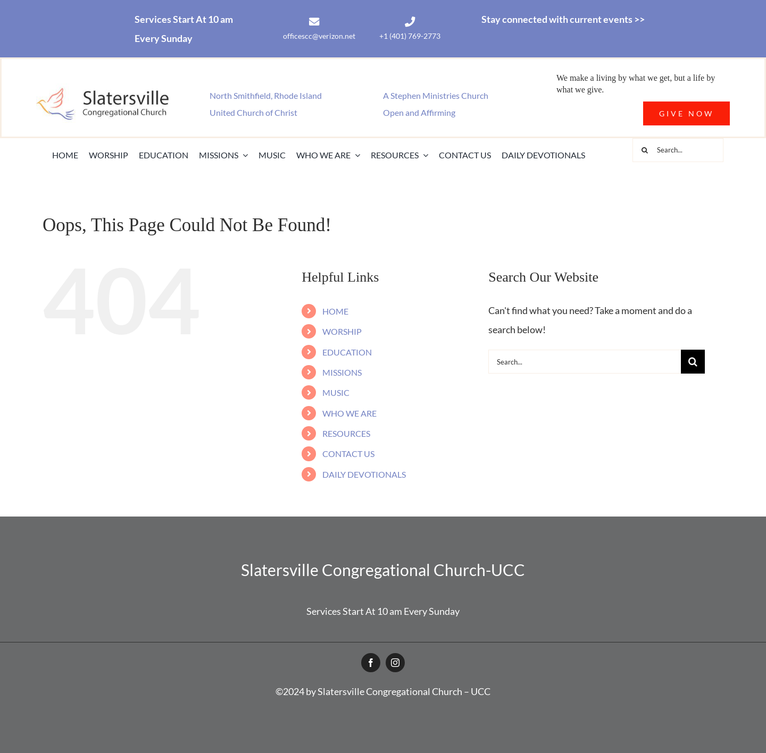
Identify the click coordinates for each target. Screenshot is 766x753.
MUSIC (335, 392)
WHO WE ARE (349, 413)
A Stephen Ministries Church (435, 95)
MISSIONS (342, 372)
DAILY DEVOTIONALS (364, 474)
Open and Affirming (419, 112)
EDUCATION (347, 352)
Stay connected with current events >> (563, 19)
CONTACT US (348, 454)
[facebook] (370, 662)
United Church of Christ (253, 112)
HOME (335, 311)
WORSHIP (342, 331)
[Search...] (677, 150)
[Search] (644, 150)
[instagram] (395, 662)
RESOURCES (346, 433)
